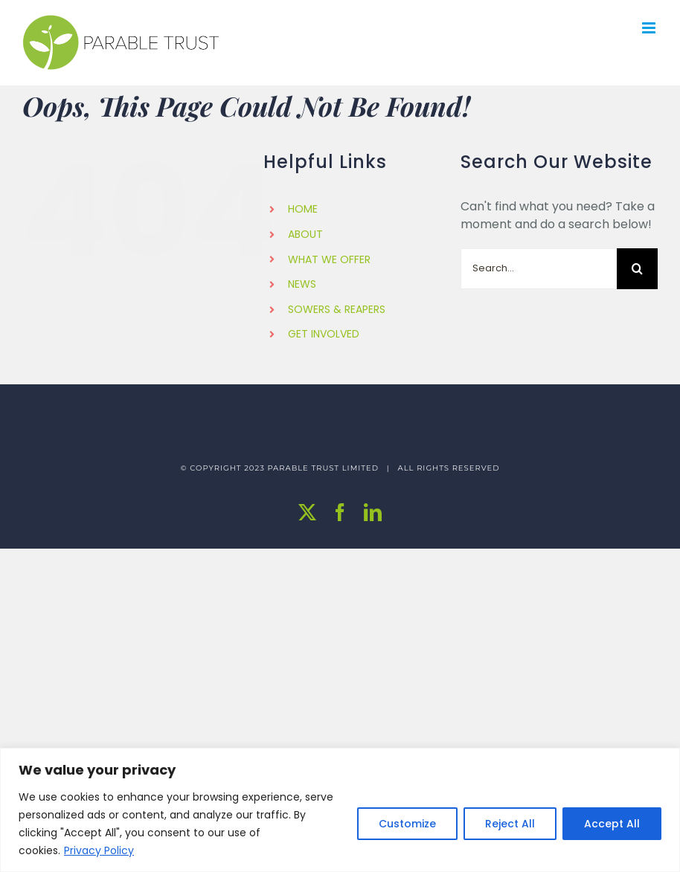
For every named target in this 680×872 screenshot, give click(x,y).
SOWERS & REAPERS (336, 309)
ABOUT (305, 234)
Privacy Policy (99, 850)
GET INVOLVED (323, 333)
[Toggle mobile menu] (650, 28)
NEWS (302, 284)
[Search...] (539, 268)
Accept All (612, 823)
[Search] (637, 268)
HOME (303, 208)
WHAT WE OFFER (329, 259)
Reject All (510, 823)
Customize (407, 823)
